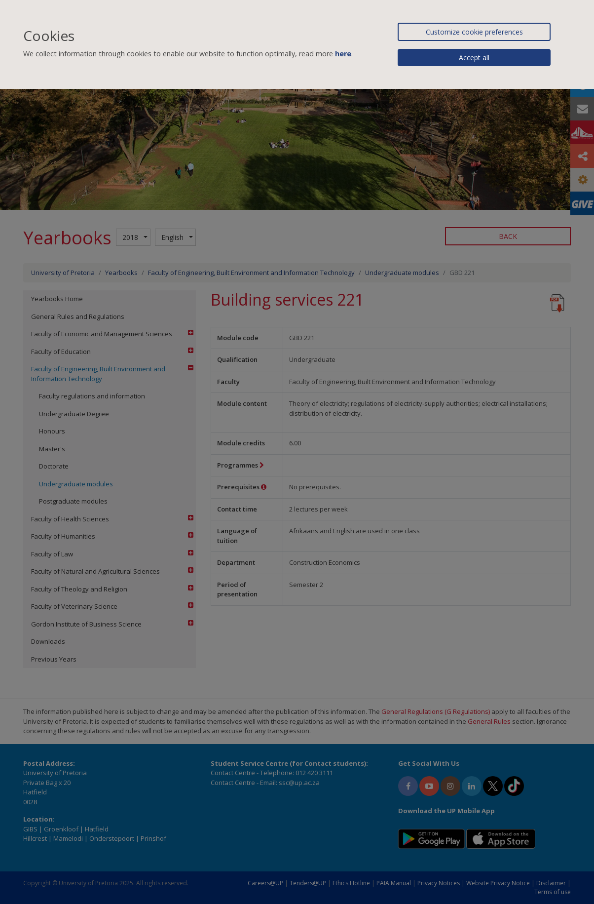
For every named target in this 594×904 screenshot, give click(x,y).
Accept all (474, 57)
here (343, 53)
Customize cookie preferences (474, 32)
